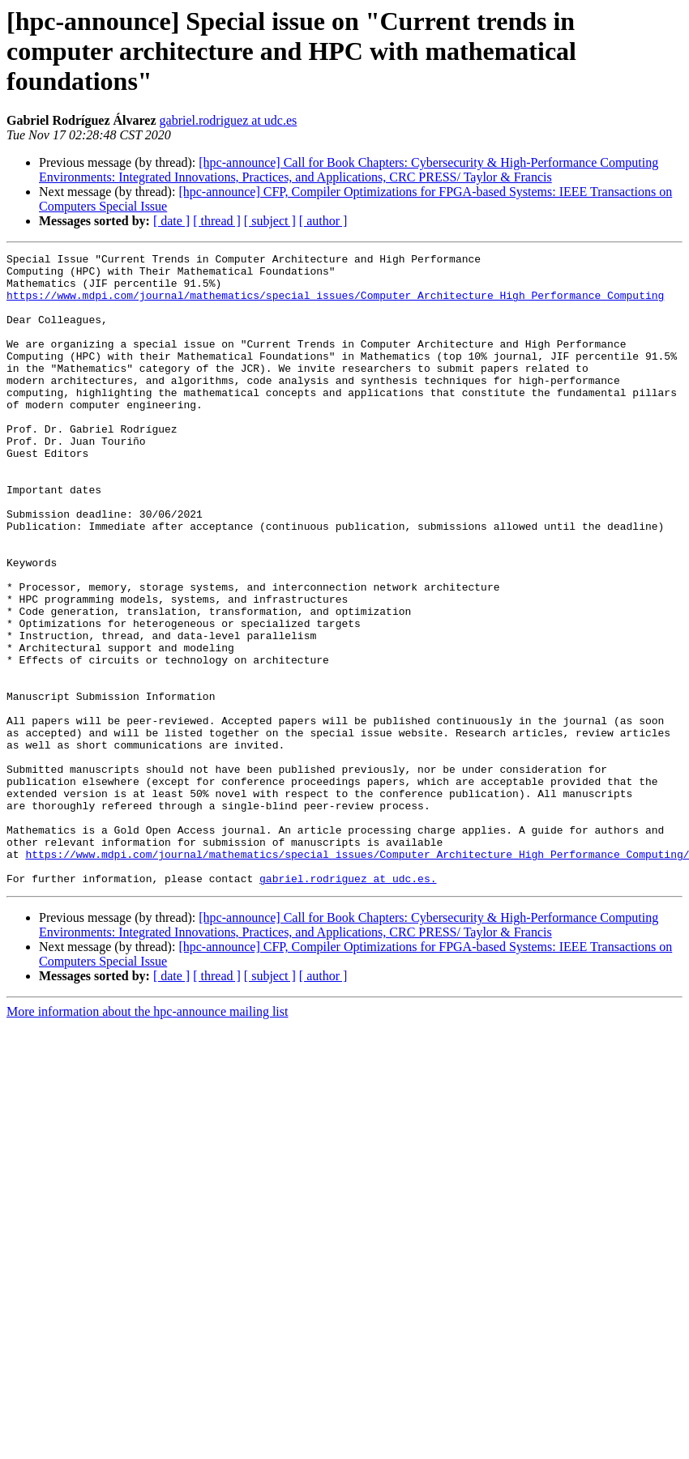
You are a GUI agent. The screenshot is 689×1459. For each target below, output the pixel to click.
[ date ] (171, 221)
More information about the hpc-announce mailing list (147, 1138)
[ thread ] (217, 221)
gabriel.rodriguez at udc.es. (347, 1004)
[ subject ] (270, 221)
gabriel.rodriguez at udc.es (228, 120)
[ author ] (323, 221)
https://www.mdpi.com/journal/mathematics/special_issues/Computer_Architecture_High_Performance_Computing (335, 304)
